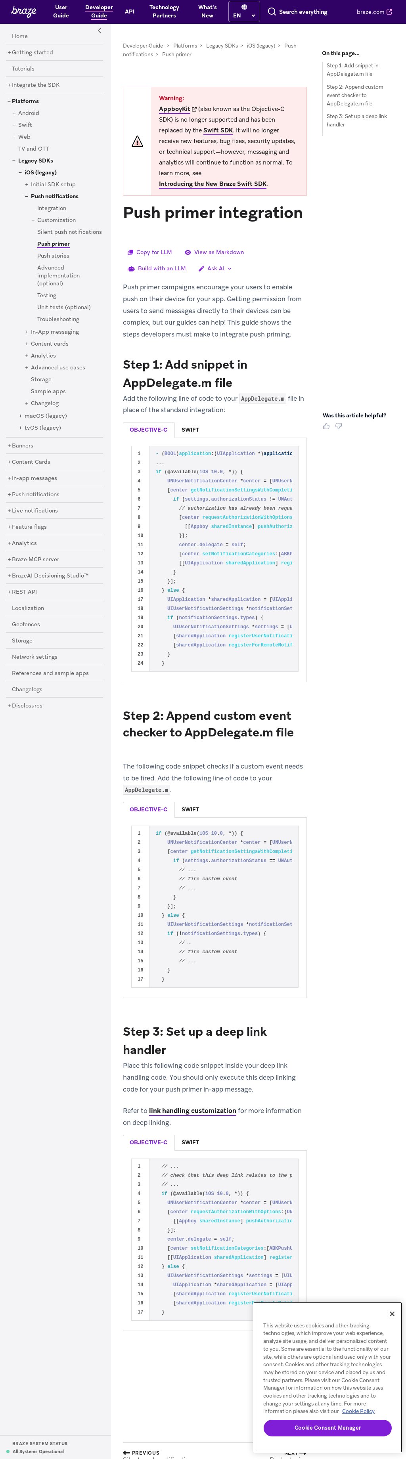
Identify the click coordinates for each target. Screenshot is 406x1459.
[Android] (28, 113)
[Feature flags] (29, 527)
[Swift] (25, 125)
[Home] (20, 36)
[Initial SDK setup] (53, 185)
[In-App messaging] (55, 332)
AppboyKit (174, 109)
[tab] (149, 430)
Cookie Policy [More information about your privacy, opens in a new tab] (358, 1411)
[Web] (24, 137)
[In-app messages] (34, 478)
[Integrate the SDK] (35, 85)
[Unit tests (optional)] (64, 308)
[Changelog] (45, 403)
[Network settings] (34, 657)
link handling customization (192, 1110)
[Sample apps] (48, 392)
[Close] (392, 1314)
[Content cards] (50, 344)
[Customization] (56, 220)
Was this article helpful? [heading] (354, 415)
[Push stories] (53, 256)
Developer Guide (143, 45)
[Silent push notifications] (69, 232)
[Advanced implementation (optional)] (58, 276)
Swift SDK (218, 130)
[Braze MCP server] (35, 560)
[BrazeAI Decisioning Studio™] (50, 576)
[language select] (211, 15)
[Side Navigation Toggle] (100, 31)
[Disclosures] (27, 706)
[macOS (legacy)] (46, 416)
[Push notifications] (55, 197)
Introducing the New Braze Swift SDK (212, 184)
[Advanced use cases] (58, 368)
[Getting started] (32, 53)
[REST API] (24, 592)
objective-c (148, 429)
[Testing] (46, 296)
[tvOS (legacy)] (43, 428)
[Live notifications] (35, 511)
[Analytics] (43, 356)
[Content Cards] (31, 462)
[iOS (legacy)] (41, 173)
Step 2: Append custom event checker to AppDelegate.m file (355, 95)
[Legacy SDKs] (35, 161)
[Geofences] (26, 625)
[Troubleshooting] (58, 319)
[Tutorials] (23, 69)
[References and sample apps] (50, 673)
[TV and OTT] (33, 149)
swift (190, 429)
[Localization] (28, 608)
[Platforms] (25, 101)
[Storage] (41, 380)
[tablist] (215, 430)
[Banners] (22, 446)
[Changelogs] (27, 690)
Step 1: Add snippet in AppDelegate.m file (353, 69)
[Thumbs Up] (328, 429)
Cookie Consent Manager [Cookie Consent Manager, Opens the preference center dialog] (328, 1428)
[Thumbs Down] (340, 429)
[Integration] (51, 208)
